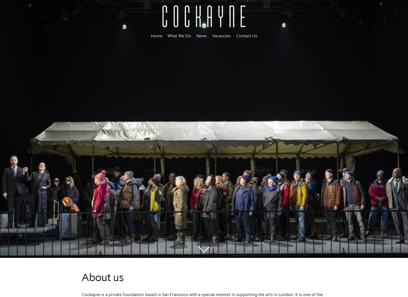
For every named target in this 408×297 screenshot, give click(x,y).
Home (156, 35)
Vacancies (221, 35)
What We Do (179, 35)
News (201, 35)
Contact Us (246, 35)
